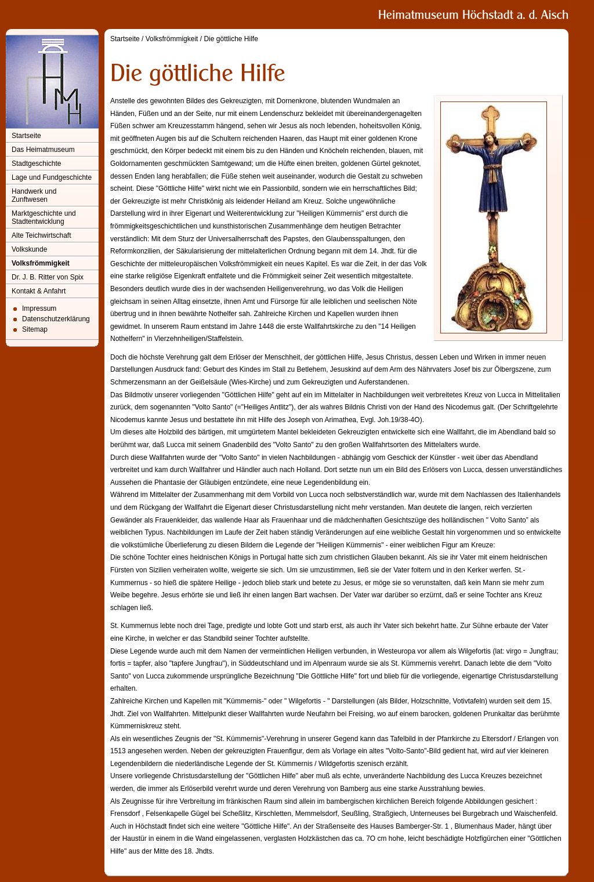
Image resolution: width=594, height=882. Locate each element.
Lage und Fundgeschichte (52, 177)
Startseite (26, 136)
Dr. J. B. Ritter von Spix (48, 277)
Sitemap (35, 329)
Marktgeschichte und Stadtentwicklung (44, 217)
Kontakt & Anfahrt (39, 291)
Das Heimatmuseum (43, 150)
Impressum (39, 308)
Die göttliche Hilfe (231, 39)
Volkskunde (29, 249)
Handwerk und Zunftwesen (34, 195)
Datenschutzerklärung (56, 319)
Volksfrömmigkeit (41, 263)
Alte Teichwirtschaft (41, 235)
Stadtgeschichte (36, 163)
